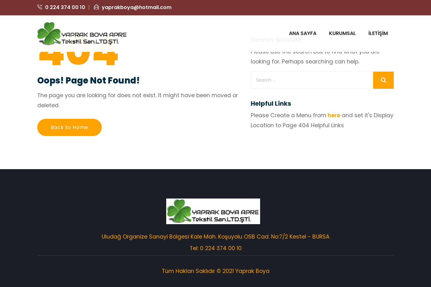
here (334, 115)
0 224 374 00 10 (61, 7)
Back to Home (70, 127)
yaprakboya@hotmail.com (133, 7)
